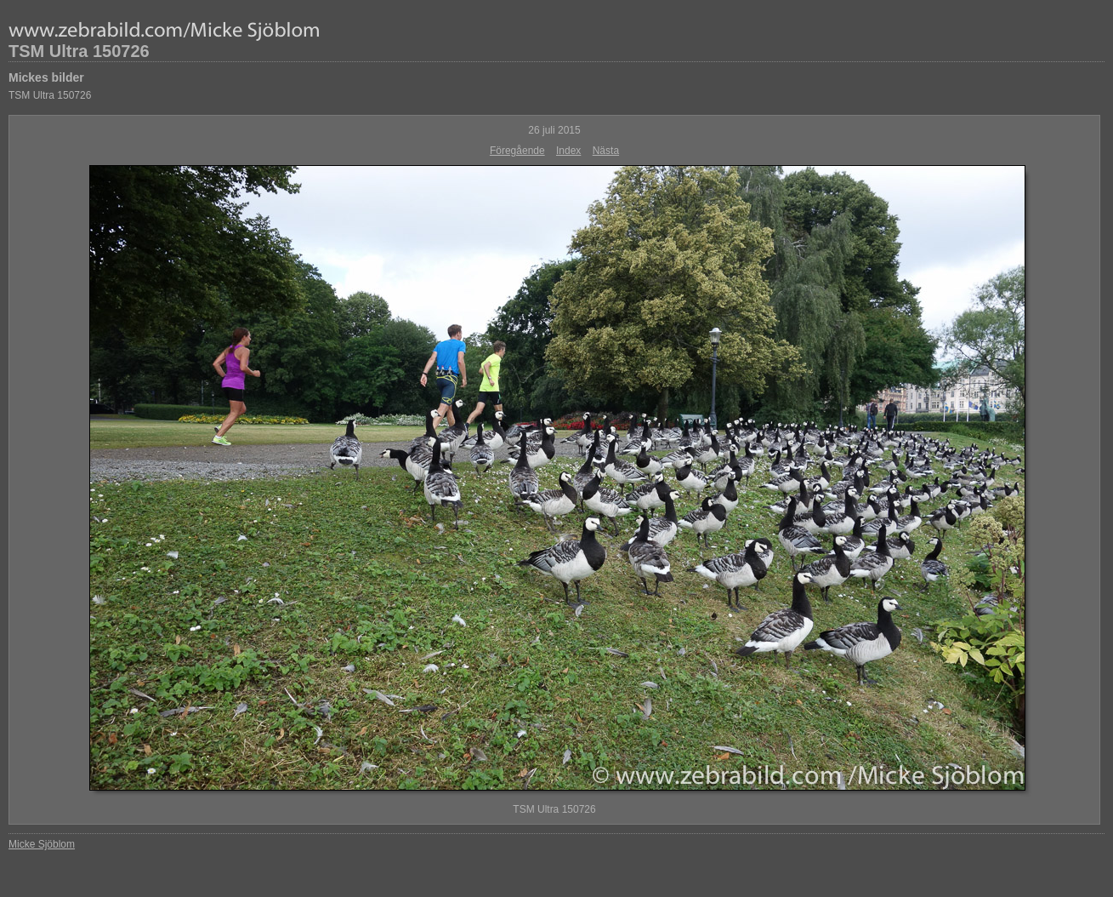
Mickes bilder (46, 77)
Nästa (606, 151)
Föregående (517, 151)
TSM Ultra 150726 (79, 51)
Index (568, 151)
